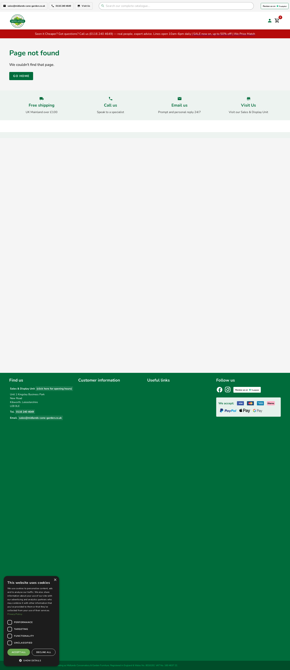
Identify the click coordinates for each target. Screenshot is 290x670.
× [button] (55, 580)
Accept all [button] (19, 652)
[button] (31, 660)
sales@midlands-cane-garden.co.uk (24, 5)
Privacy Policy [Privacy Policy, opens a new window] (14, 614)
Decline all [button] (43, 652)
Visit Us (83, 5)
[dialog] (31, 621)
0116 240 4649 (61, 5)
